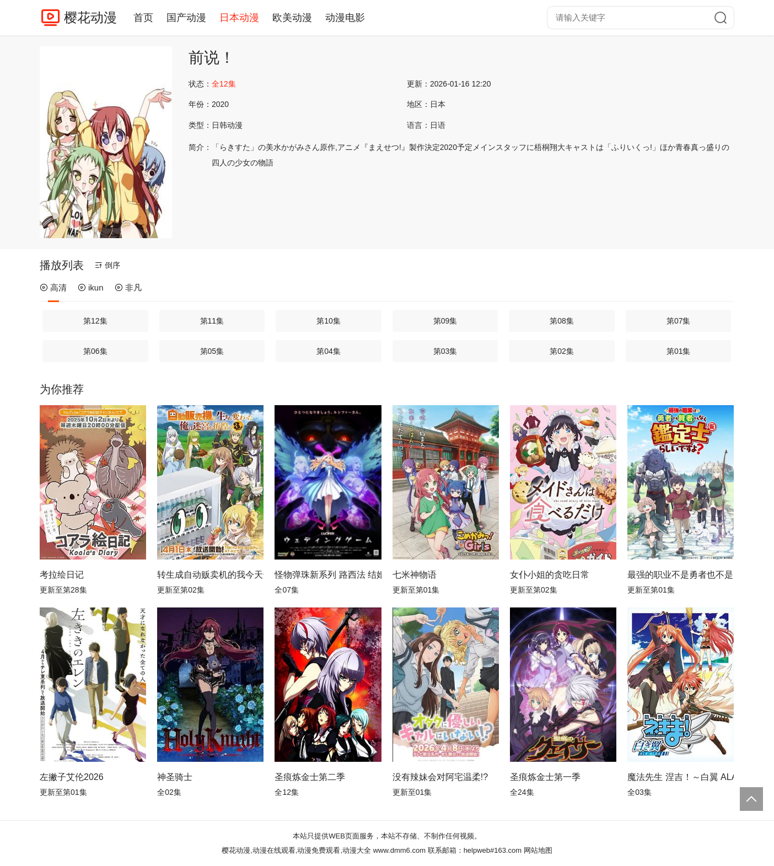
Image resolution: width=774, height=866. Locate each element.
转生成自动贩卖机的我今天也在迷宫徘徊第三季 (210, 574)
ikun (91, 287)
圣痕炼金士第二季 (310, 777)
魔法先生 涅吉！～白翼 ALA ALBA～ (680, 777)
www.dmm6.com (399, 850)
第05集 (212, 351)
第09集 (445, 320)
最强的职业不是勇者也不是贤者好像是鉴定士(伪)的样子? (680, 574)
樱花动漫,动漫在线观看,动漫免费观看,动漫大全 (296, 850)
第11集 (212, 320)
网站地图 (538, 850)
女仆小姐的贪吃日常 (549, 574)
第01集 (678, 351)
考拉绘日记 (62, 574)
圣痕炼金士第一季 (545, 777)
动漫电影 (345, 17)
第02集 (562, 351)
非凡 (128, 287)
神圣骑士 (174, 777)
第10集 (328, 320)
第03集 (445, 351)
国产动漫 (186, 17)
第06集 (95, 351)
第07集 (678, 320)
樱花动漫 (90, 17)
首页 (143, 17)
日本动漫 (239, 17)
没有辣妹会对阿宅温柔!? (440, 777)
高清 (53, 287)
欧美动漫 (292, 17)
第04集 (328, 351)
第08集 (562, 320)
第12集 (95, 320)
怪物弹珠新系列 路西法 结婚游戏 (328, 574)
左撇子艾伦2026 (72, 777)
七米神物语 (415, 574)
